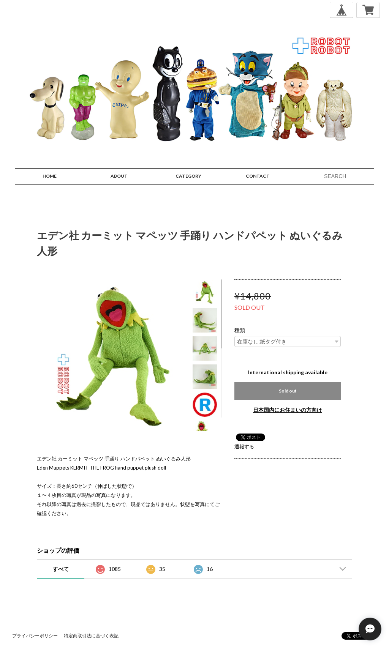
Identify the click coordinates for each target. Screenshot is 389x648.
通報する (244, 446)
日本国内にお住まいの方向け (287, 410)
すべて (61, 569)
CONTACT (258, 176)
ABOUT (119, 176)
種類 (239, 330)
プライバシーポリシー (35, 636)
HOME (50, 176)
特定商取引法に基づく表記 (91, 636)
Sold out (288, 391)
